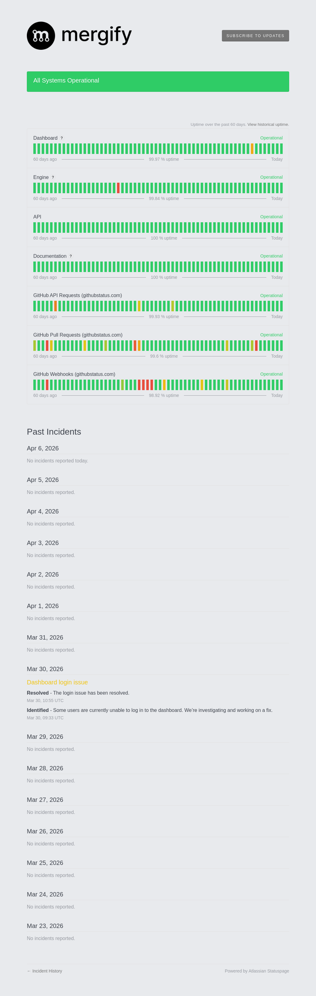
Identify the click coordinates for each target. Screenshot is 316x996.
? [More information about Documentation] (71, 256)
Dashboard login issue (57, 682)
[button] (255, 36)
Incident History (44, 970)
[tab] (34, 148)
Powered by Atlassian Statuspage (257, 970)
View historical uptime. (268, 124)
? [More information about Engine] (53, 177)
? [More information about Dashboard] (61, 138)
